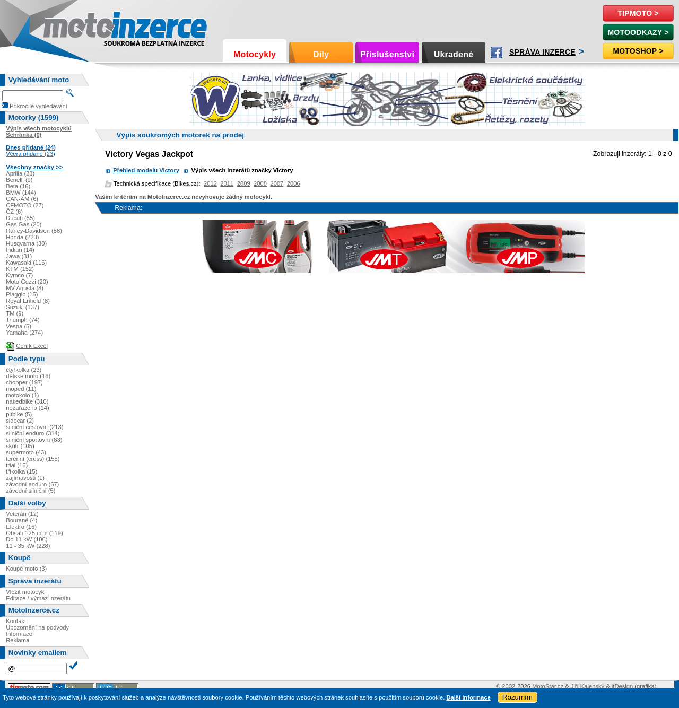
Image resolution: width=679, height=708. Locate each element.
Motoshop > (638, 51)
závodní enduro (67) (32, 484)
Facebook (496, 52)
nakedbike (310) (27, 401)
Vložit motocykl (26, 592)
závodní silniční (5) (30, 490)
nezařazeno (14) (27, 408)
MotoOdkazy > (637, 32)
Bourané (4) (21, 520)
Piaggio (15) (22, 294)
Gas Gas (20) (23, 224)
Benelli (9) (19, 180)
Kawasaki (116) (26, 262)
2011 (226, 183)
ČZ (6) (14, 211)
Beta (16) (18, 186)
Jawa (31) (19, 256)
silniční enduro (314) (32, 433)
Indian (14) (20, 250)
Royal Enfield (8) (28, 301)
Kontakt (16, 621)
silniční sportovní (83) (34, 439)
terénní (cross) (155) (32, 459)
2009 (243, 183)
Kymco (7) (19, 275)
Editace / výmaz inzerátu (38, 598)
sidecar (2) (20, 420)
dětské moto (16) (28, 376)
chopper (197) (24, 382)
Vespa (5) (18, 326)
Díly (321, 54)
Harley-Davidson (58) (34, 231)
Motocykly (254, 54)
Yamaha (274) (24, 332)
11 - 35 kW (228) (28, 546)
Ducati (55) (20, 218)
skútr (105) (20, 446)
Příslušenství (387, 54)
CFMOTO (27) (24, 205)
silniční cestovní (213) (34, 427)
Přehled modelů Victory (146, 170)
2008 (260, 183)
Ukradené (454, 54)
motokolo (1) (22, 395)
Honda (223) (22, 237)
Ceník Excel (32, 346)
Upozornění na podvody (37, 627)
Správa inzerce (542, 52)
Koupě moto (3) (26, 568)
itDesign (622, 686)
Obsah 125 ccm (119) (34, 533)
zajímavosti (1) (25, 478)
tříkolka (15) (21, 471)
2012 (210, 183)
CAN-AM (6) (22, 199)
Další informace (468, 697)
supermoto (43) (26, 452)
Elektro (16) (21, 526)
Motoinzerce (66, 26)
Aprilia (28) (20, 173)
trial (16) (17, 465)
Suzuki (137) (22, 307)
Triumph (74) (23, 320)
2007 (276, 183)
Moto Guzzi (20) (27, 281)
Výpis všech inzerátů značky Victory (242, 170)
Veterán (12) (22, 514)
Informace (19, 634)
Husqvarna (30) (26, 243)
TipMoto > (637, 13)
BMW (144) (21, 192)
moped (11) (21, 389)
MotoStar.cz (547, 686)
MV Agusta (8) (24, 288)
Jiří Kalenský (587, 686)
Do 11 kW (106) (26, 539)
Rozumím (517, 697)
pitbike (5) (19, 414)
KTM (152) (20, 269)
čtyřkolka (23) (23, 369)
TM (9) (14, 313)
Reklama (17, 640)
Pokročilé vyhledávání (38, 106)
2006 (293, 183)
